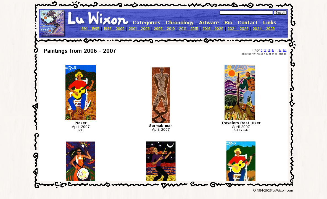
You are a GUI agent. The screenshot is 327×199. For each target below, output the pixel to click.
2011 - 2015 (188, 29)
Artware (209, 23)
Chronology (179, 23)
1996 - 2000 (114, 29)
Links (269, 23)
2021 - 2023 (238, 29)
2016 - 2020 (212, 29)
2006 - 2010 (164, 29)
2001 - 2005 (139, 29)
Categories (146, 23)
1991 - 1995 (89, 29)
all (284, 50)
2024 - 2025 (264, 29)
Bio (228, 23)
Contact (248, 23)
